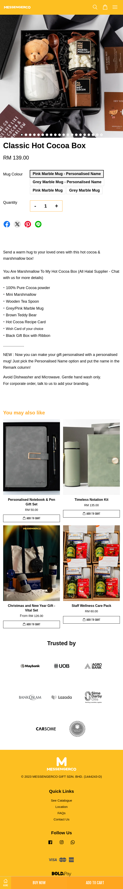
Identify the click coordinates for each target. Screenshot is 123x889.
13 (72, 135)
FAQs (61, 813)
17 (89, 135)
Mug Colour (13, 174)
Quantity (10, 202)
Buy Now (39, 882)
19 (97, 135)
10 (59, 135)
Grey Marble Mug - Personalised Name (67, 182)
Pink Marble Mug (48, 190)
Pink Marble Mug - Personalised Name (67, 174)
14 (76, 135)
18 (93, 135)
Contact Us (62, 819)
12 (68, 135)
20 (101, 135)
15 (80, 135)
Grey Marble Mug (84, 190)
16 (84, 135)
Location (62, 807)
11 (63, 135)
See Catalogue (61, 800)
